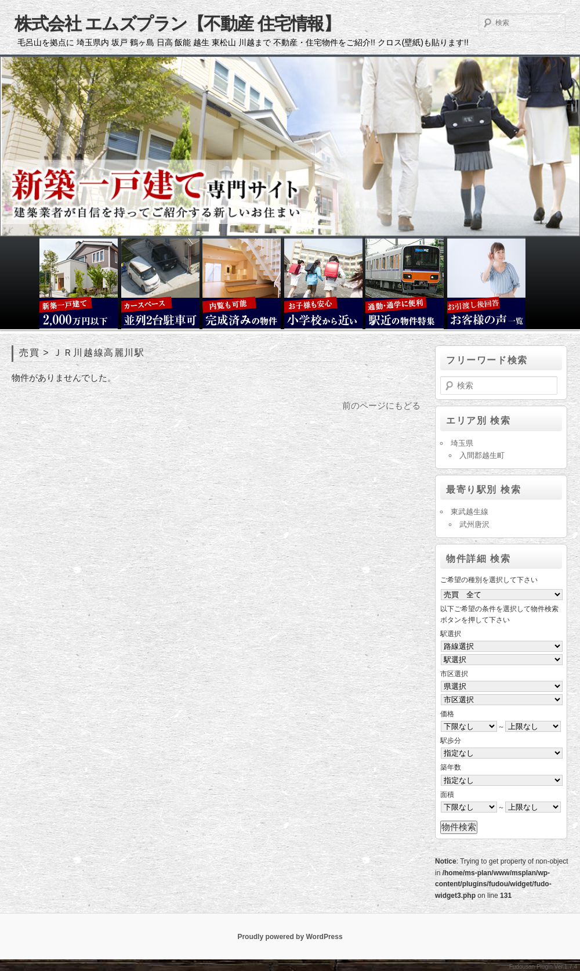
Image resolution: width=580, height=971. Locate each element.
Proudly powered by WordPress (289, 937)
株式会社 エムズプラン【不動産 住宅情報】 (177, 23)
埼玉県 (462, 443)
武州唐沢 (474, 524)
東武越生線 (469, 511)
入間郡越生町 (482, 455)
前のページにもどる (381, 405)
